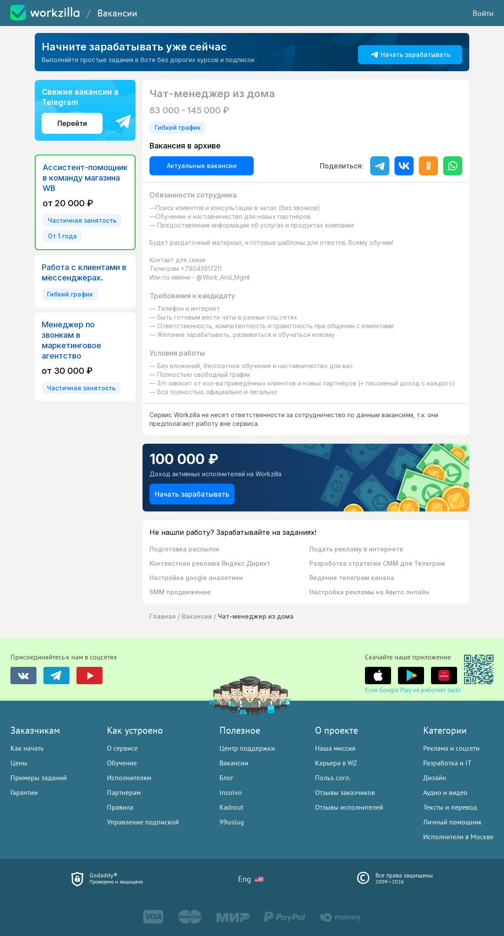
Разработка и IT (447, 762)
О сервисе (122, 748)
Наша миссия (335, 748)
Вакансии (117, 13)
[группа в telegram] (56, 675)
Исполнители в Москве (458, 836)
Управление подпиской (143, 821)
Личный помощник (452, 821)
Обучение (122, 762)
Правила (120, 807)
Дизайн (434, 777)
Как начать (26, 748)
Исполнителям (129, 777)
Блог (226, 777)
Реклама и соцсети (451, 748)
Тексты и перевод (450, 807)
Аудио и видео (445, 792)
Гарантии (24, 792)
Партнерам (124, 792)
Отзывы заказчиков (345, 792)
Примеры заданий (38, 777)
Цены (18, 762)
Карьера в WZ (336, 762)
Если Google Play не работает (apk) (413, 690)
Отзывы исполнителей (349, 807)
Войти (483, 13)
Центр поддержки (247, 748)
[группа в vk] (23, 675)
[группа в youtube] (89, 675)
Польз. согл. (332, 777)
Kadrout (231, 807)
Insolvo (230, 792)
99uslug (231, 821)
